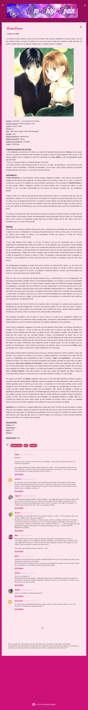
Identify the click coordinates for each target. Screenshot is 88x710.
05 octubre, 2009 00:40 (27, 573)
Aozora (17, 513)
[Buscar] (85, 6)
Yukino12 (18, 496)
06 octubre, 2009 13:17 (30, 601)
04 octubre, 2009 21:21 (27, 454)
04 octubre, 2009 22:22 (27, 513)
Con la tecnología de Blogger (44, 704)
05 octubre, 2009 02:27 (27, 590)
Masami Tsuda (16, 445)
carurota (18, 479)
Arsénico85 (19, 601)
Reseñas (33, 445)
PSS (25, 445)
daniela (17, 590)
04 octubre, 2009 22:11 (28, 479)
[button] (80, 27)
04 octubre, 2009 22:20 (29, 496)
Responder (19, 474)
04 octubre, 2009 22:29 (25, 535)
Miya (16, 535)
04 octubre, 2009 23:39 (26, 556)
